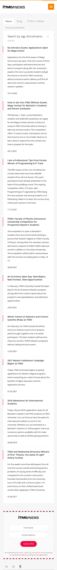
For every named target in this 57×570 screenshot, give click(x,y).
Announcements (14, 27)
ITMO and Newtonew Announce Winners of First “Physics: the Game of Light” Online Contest (28, 454)
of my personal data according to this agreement (28, 555)
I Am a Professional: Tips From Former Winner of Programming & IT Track (27, 162)
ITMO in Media (35, 21)
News (8, 21)
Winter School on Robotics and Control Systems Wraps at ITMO (27, 318)
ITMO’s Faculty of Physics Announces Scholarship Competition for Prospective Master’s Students (26, 221)
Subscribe (28, 543)
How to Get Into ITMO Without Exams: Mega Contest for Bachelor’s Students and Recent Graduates (27, 105)
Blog (19, 21)
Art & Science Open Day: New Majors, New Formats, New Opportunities (26, 278)
